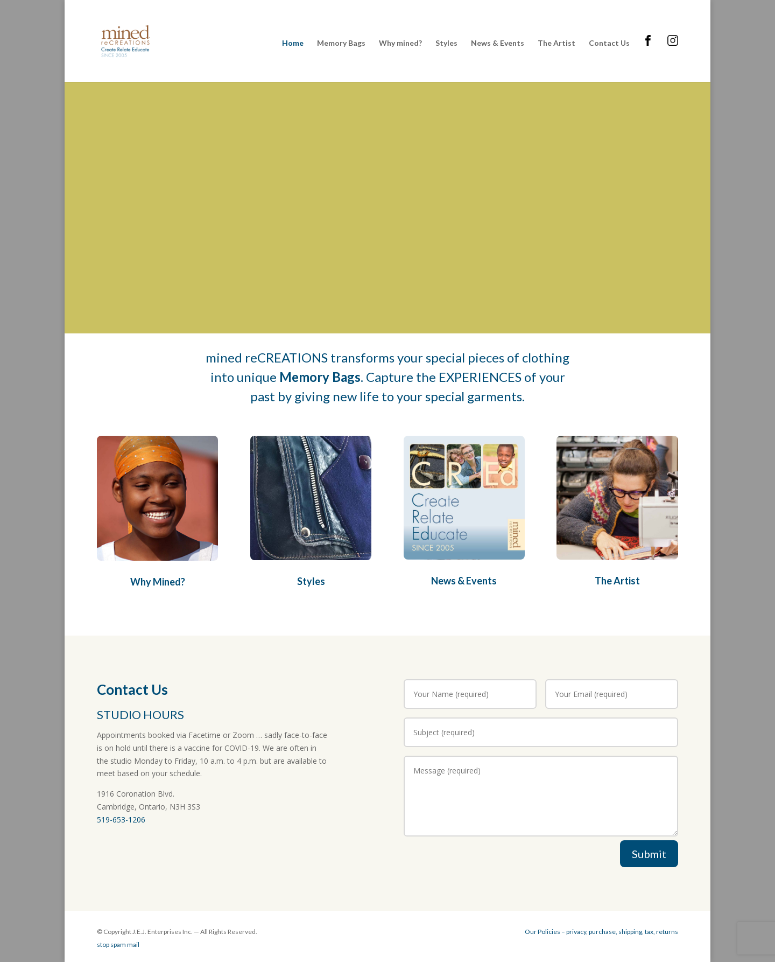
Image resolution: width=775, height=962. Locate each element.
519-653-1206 (121, 819)
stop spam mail (118, 944)
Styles (446, 43)
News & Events (497, 43)
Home (293, 43)
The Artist (556, 43)
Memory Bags (341, 43)
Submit (649, 853)
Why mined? (400, 43)
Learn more (181, 231)
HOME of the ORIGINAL (234, 177)
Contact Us (609, 43)
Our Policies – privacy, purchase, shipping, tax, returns (601, 932)
